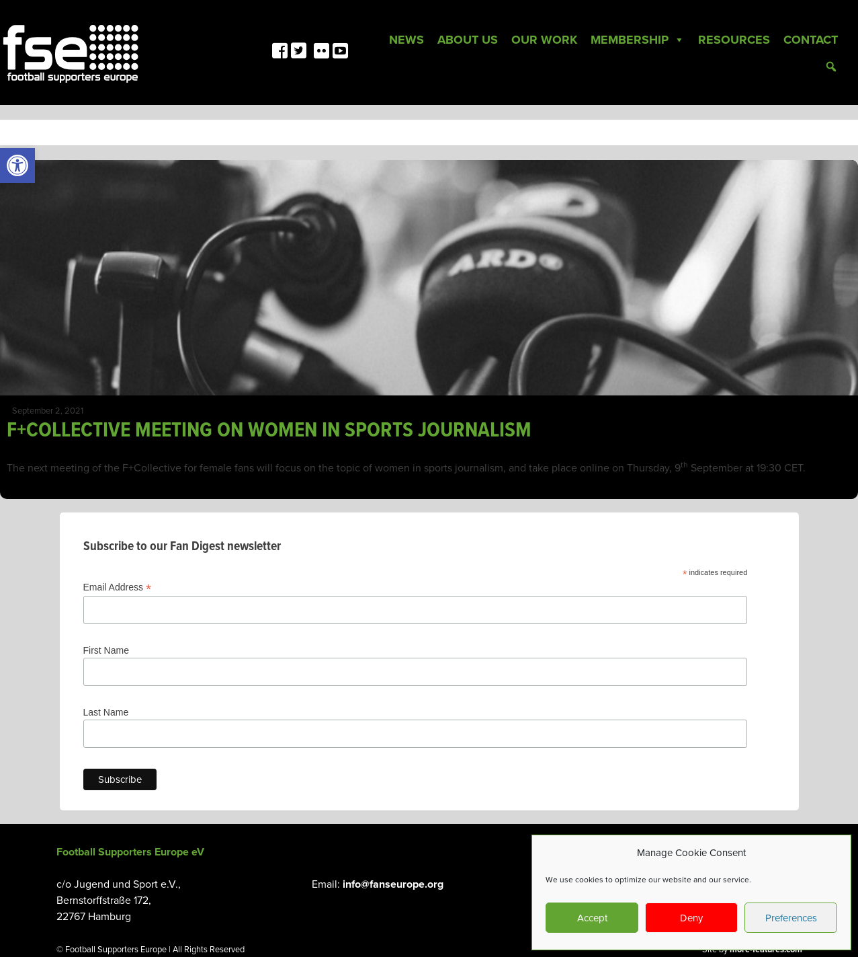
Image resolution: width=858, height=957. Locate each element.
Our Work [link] (544, 39)
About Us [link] (467, 39)
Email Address (117, 587)
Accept (592, 918)
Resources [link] (734, 39)
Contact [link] (810, 39)
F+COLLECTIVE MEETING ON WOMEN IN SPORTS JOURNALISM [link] (269, 431)
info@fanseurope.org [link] (393, 884)
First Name (106, 650)
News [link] (406, 39)
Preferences (791, 918)
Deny (691, 918)
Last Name (106, 712)
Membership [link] (638, 39)
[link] (17, 165)
